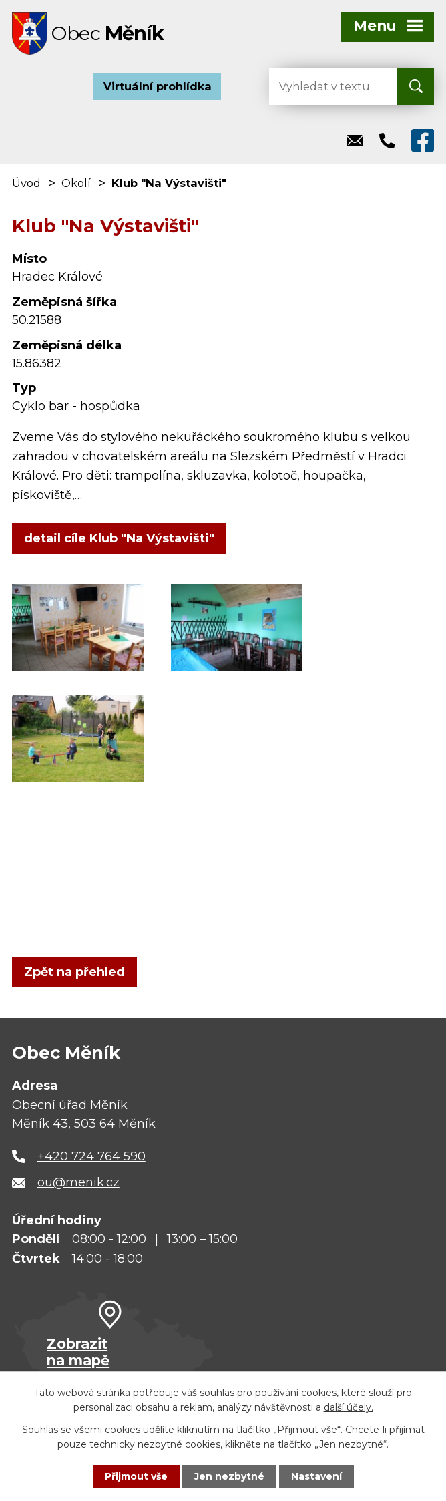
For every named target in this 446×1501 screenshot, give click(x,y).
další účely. (348, 1407)
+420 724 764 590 (91, 1157)
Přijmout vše (136, 1476)
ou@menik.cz (78, 1183)
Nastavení (316, 1476)
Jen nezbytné (229, 1476)
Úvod (26, 183)
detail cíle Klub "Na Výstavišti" (119, 538)
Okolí (76, 183)
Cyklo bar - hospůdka (76, 406)
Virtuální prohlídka (157, 87)
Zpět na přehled (74, 972)
